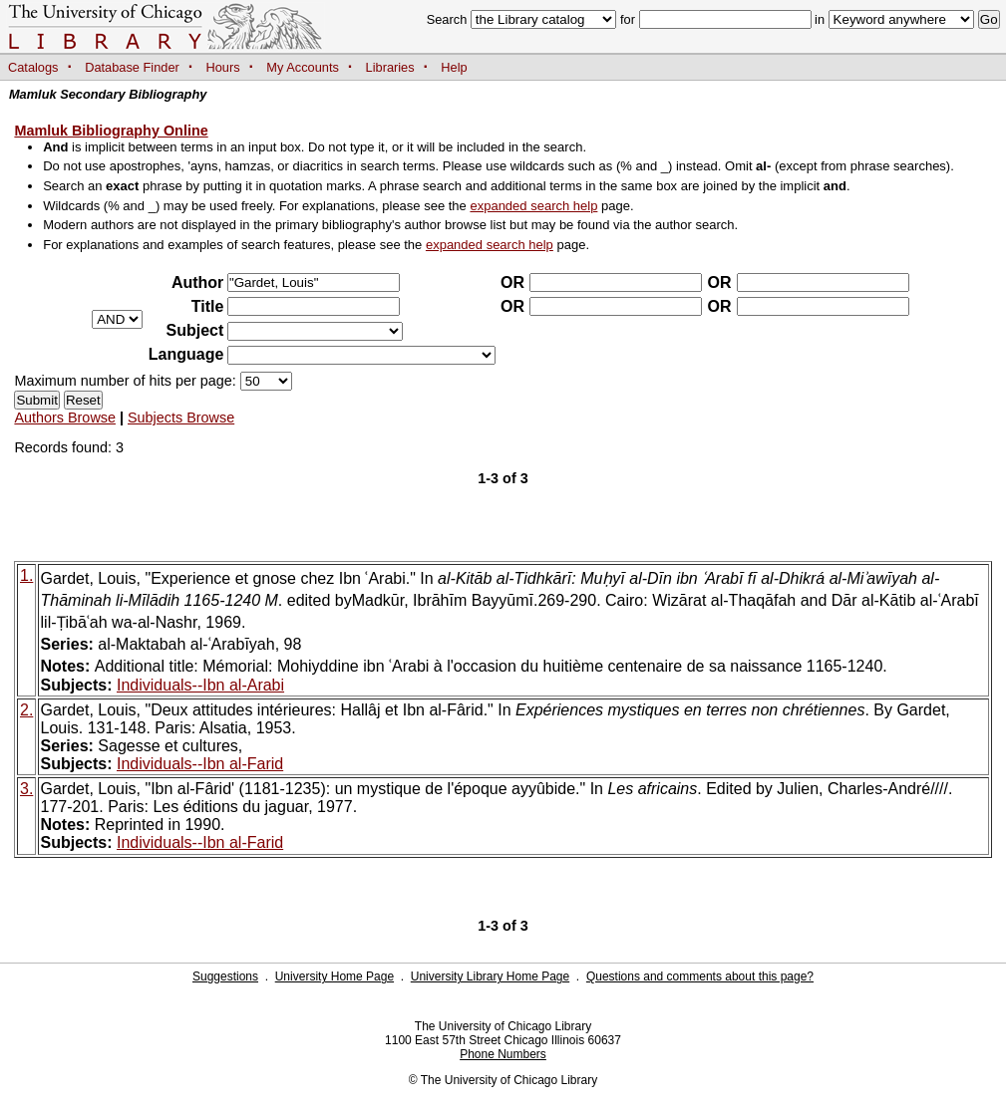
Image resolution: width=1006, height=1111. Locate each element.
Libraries (390, 67)
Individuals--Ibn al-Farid (200, 763)
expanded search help (533, 205)
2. (26, 709)
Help (454, 67)
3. (26, 788)
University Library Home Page (490, 976)
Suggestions (225, 976)
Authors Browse (65, 417)
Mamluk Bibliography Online (110, 131)
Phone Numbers (503, 1054)
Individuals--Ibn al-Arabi (200, 685)
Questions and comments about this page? (700, 976)
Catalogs (33, 67)
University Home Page (334, 976)
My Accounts (302, 67)
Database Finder (132, 67)
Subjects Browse (181, 417)
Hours (223, 67)
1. (26, 575)
